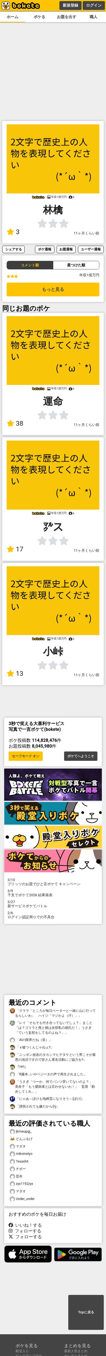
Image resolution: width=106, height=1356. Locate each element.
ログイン (94, 5)
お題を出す (66, 17)
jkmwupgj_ (21, 1131)
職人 (93, 17)
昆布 (16, 1176)
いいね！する (25, 1225)
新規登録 (70, 5)
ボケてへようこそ (80, 756)
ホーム (12, 17)
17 (15, 549)
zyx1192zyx (21, 1183)
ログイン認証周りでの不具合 (53, 915)
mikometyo (21, 1154)
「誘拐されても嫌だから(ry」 (35, 1106)
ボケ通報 (44, 249)
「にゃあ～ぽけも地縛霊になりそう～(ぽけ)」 (47, 1098)
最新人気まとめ (75, 1351)
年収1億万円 (89, 275)
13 (15, 673)
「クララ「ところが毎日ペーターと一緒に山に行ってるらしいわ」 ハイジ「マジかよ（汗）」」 (53, 1013)
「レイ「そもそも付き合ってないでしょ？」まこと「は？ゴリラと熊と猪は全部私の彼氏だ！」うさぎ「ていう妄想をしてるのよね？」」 (51, 1027)
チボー (18, 1169)
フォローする (25, 1231)
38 (15, 423)
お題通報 (66, 249)
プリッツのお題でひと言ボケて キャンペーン (53, 882)
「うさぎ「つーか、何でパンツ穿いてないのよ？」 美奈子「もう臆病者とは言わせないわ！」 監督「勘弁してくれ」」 (53, 1086)
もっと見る (53, 289)
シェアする (13, 249)
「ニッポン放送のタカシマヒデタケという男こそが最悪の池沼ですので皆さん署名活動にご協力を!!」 (53, 1057)
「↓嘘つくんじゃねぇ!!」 (32, 1047)
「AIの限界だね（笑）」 (31, 1040)
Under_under (22, 1199)
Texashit (19, 1161)
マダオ (18, 1146)
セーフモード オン (25, 756)
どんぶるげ (21, 1139)
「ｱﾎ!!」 (18, 1067)
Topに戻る (86, 1312)
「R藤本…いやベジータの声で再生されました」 (48, 1074)
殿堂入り (22, 1351)
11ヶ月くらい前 (86, 233)
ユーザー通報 (91, 249)
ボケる (39, 17)
